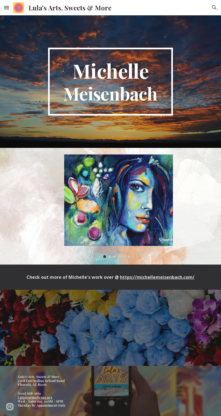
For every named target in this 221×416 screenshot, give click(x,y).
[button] (6, 7)
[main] (110, 82)
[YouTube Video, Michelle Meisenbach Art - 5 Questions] (110, 327)
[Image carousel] (118, 206)
